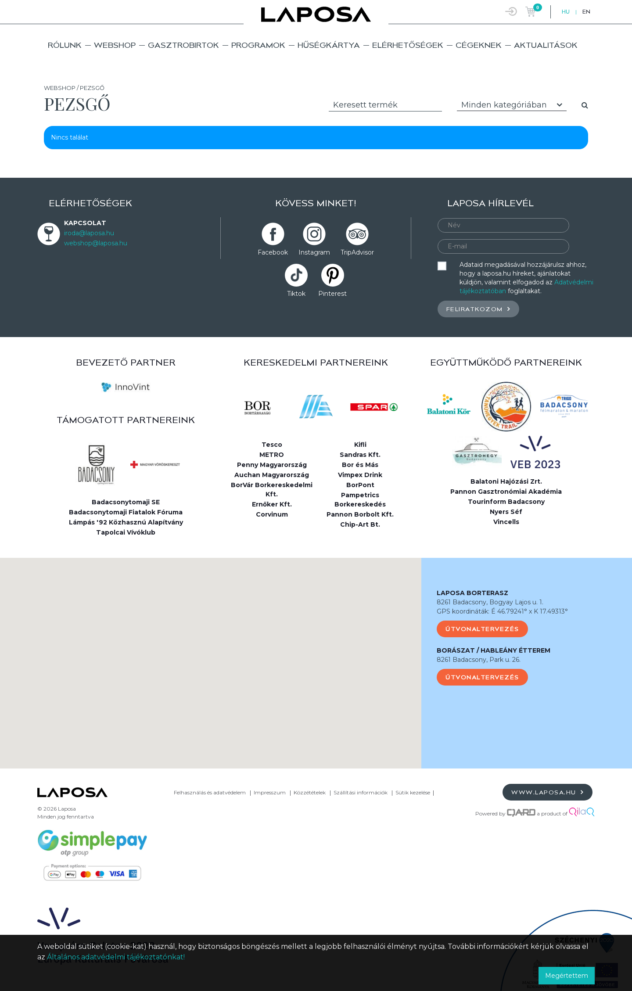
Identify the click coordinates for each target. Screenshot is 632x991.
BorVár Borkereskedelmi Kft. (271, 489)
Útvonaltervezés (482, 629)
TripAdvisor (357, 252)
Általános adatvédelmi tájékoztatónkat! (116, 957)
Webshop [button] (115, 45)
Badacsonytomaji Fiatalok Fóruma (126, 512)
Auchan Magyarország (271, 475)
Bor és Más (360, 465)
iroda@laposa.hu (89, 233)
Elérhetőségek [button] (407, 45)
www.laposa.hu (547, 792)
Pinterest (332, 294)
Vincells (506, 522)
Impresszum (270, 792)
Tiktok (296, 294)
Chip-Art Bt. (360, 524)
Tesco (272, 445)
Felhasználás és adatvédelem (210, 792)
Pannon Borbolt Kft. (360, 514)
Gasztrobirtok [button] (183, 45)
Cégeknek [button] (479, 45)
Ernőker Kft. (272, 504)
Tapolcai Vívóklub (125, 532)
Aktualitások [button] (546, 45)
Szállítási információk (361, 792)
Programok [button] (258, 45)
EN (586, 11)
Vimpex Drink (360, 475)
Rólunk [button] (65, 45)
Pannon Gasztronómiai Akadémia (506, 492)
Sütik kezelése (412, 792)
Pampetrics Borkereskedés (360, 499)
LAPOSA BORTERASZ (472, 593)
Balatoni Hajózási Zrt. (506, 481)
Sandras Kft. (360, 455)
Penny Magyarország (272, 465)
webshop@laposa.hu (95, 243)
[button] (210, 655)
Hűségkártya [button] (329, 45)
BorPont (360, 485)
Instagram (314, 252)
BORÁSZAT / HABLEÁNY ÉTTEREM (493, 650)
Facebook (273, 252)
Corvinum (272, 514)
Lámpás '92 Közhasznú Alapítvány (126, 522)
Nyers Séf (506, 512)
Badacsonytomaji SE (126, 502)
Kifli (360, 445)
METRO (271, 455)
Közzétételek (310, 792)
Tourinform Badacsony (506, 502)
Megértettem (566, 976)
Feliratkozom (478, 308)
